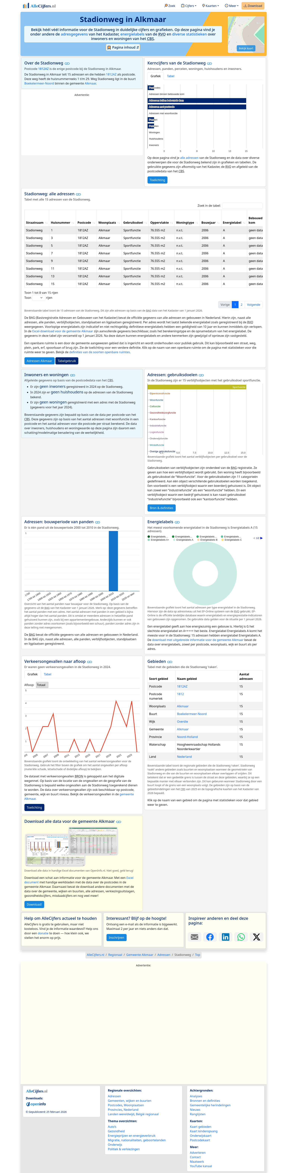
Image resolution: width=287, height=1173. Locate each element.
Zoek (169, 6)
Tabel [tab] (171, 76)
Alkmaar (90, 83)
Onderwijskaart (200, 1136)
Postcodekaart (200, 1140)
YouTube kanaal (201, 1166)
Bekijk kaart (246, 48)
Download (253, 6)
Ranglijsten (198, 1114)
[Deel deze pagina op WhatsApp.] (241, 937)
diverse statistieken (189, 34)
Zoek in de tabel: (230, 206)
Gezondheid (116, 1131)
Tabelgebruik (67, 361)
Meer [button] (230, 6)
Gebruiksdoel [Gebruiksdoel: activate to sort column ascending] (133, 223)
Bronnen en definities (205, 1101)
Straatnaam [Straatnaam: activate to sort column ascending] (35, 223)
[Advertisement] (82, 126)
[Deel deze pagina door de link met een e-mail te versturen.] (194, 937)
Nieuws (195, 1110)
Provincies (115, 1110)
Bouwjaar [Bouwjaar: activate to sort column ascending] (208, 223)
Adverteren (198, 1153)
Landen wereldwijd (121, 1114)
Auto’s (112, 1127)
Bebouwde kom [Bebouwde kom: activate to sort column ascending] (256, 220)
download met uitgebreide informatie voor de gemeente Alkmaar (198, 640)
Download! (34, 904)
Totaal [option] (41, 685)
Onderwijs (115, 1145)
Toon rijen (38, 298)
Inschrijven (116, 937)
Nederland (184, 757)
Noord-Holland (187, 737)
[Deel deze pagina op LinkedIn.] (225, 937)
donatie (43, 933)
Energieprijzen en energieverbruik (132, 1136)
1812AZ (43, 69)
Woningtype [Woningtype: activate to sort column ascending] (185, 223)
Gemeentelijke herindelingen (210, 1105)
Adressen (114, 1096)
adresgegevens (74, 34)
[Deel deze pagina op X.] (256, 937)
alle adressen (189, 158)
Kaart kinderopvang (204, 1131)
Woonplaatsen (134, 1105)
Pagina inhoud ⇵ (123, 47)
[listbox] (42, 685)
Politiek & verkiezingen (124, 1149)
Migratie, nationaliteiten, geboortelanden (137, 1140)
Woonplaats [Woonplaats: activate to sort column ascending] (107, 223)
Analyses (196, 1096)
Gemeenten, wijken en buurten (129, 1101)
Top (197, 955)
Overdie (182, 721)
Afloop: (29, 685)
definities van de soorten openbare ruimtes (99, 352)
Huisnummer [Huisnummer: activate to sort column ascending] (60, 223)
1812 (180, 694)
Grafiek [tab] (156, 76)
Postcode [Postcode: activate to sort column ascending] (84, 223)
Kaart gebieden (200, 1127)
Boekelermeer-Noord (39, 83)
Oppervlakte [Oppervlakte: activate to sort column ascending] (159, 223)
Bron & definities (161, 508)
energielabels (132, 34)
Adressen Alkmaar (39, 361)
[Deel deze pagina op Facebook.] (210, 937)
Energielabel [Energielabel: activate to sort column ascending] (232, 223)
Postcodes (115, 1105)
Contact (195, 1157)
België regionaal (147, 1114)
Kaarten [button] (209, 6)
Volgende (253, 305)
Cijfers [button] (187, 6)
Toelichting (157, 180)
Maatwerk (197, 1162)
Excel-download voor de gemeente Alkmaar (62, 331)
